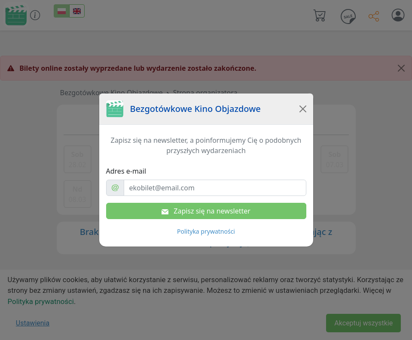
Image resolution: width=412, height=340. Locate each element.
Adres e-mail (126, 171)
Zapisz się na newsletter (206, 211)
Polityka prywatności (206, 231)
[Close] (303, 109)
